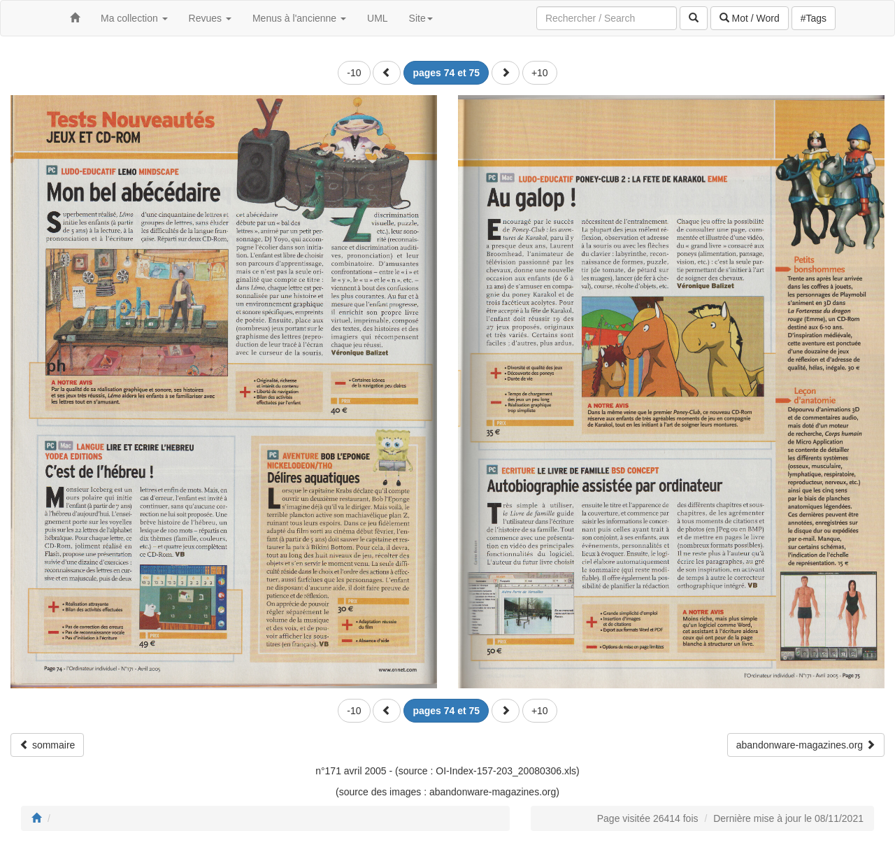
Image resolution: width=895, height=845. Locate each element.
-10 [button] (354, 72)
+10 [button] (539, 72)
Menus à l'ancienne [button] (299, 18)
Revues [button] (210, 18)
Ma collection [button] (134, 18)
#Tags (813, 18)
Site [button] (421, 18)
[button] (387, 73)
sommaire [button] (47, 745)
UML (377, 18)
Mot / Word (749, 18)
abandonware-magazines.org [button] (805, 745)
